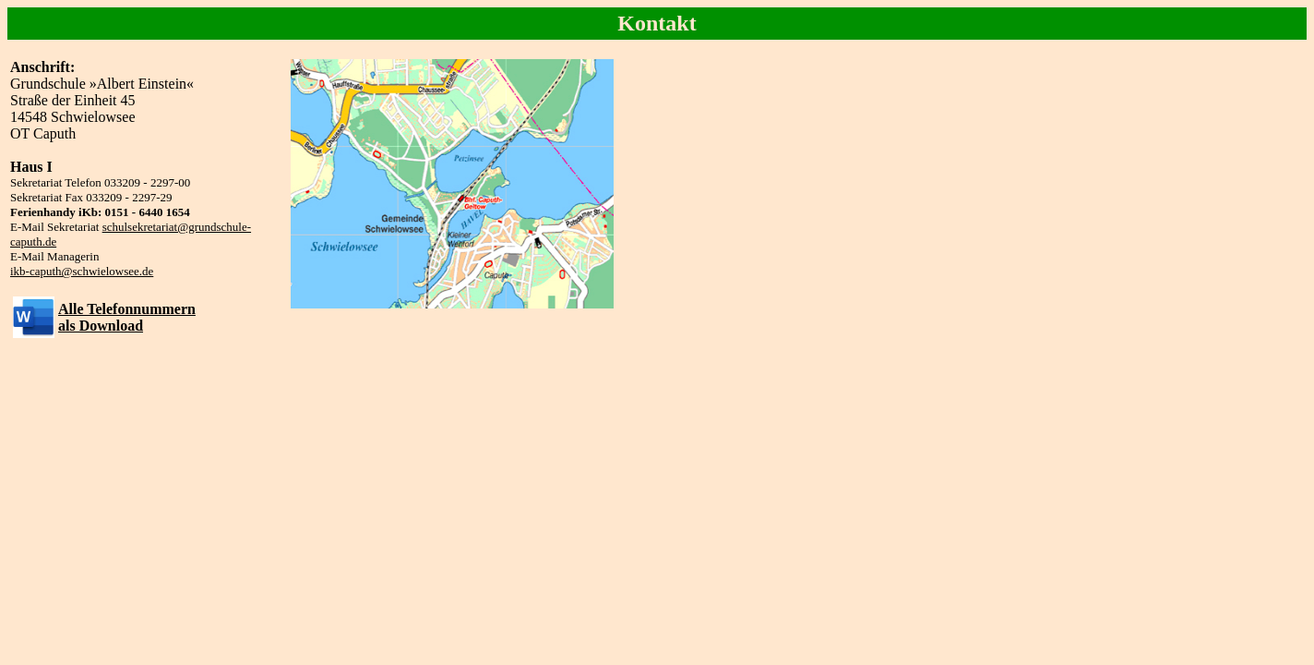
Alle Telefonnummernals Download (127, 317)
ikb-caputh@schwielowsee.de (81, 271)
